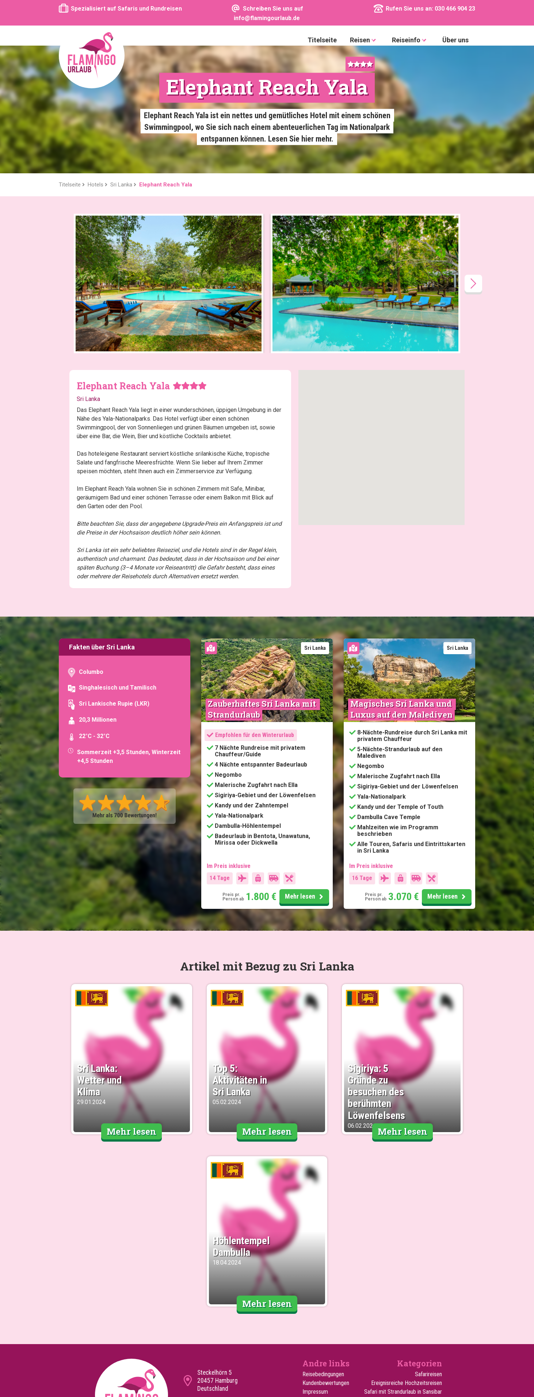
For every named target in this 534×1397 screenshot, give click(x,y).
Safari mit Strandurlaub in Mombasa (413, 1277)
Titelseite (322, 40)
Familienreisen (425, 1290)
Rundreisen (429, 1299)
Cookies (311, 1272)
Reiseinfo (410, 40)
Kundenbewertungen (325, 1255)
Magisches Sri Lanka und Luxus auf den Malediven (402, 581)
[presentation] (473, 156)
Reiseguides (316, 1299)
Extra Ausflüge (318, 1307)
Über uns (455, 40)
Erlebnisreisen (426, 1325)
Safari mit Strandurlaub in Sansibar (403, 1264)
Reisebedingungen (323, 1246)
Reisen (364, 40)
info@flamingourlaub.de (227, 1276)
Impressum (315, 1264)
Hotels (309, 1316)
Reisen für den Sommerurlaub (408, 1307)
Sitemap (311, 1281)
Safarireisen (428, 1246)
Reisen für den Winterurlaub (410, 1316)
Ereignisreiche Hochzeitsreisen (406, 1255)
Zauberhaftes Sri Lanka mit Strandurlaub (263, 581)
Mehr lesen (305, 769)
